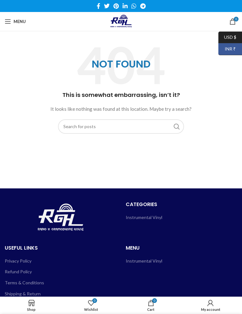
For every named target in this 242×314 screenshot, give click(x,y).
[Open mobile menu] (15, 21)
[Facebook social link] (98, 6)
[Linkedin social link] (125, 6)
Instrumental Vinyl (144, 217)
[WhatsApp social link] (134, 6)
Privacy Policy (18, 261)
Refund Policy (18, 271)
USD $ (227, 37)
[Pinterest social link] (116, 6)
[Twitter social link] (107, 6)
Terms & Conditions (24, 282)
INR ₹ (227, 49)
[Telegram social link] (142, 6)
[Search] (121, 126)
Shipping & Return (23, 293)
